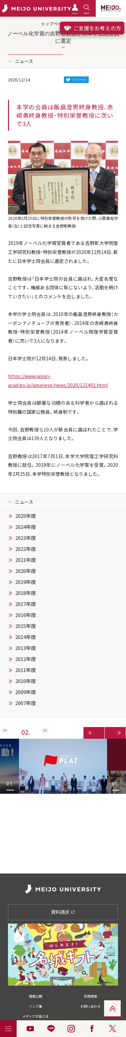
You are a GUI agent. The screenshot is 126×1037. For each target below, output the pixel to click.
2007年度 (25, 703)
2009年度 (25, 692)
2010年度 (25, 681)
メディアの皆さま (35, 1016)
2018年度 (25, 593)
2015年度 (25, 626)
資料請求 (63, 912)
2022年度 (25, 549)
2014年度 (25, 637)
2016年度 (25, 615)
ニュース (24, 61)
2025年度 (25, 516)
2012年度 (25, 659)
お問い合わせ (90, 1006)
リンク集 (35, 1006)
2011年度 (25, 670)
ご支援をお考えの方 (92, 28)
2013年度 (25, 648)
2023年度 (25, 538)
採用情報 (90, 996)
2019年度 (25, 582)
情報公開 (35, 996)
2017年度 (25, 604)
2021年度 (25, 560)
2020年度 (25, 571)
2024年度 (25, 527)
